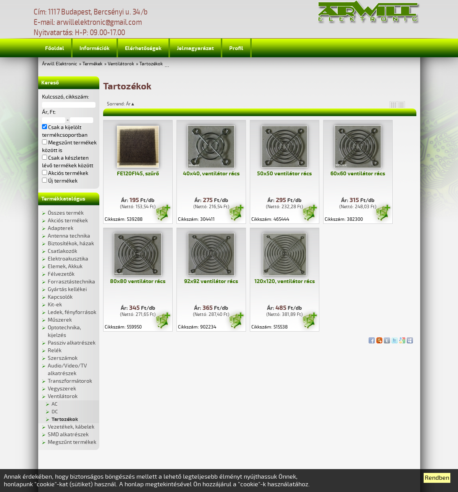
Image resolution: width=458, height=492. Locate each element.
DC (55, 412)
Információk (94, 48)
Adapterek (60, 228)
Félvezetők (61, 274)
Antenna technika (69, 236)
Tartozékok (151, 64)
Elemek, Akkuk (65, 266)
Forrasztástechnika (71, 281)
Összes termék (66, 213)
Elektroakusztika (68, 259)
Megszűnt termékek (72, 442)
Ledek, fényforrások (72, 312)
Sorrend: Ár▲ (126, 104)
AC (54, 404)
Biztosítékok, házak (71, 243)
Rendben (437, 478)
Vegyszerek (62, 388)
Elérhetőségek (143, 48)
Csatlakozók (62, 251)
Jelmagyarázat (195, 48)
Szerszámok (63, 358)
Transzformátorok (70, 381)
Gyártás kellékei (67, 289)
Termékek (92, 64)
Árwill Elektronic (59, 64)
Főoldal (54, 48)
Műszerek (60, 320)
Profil (236, 48)
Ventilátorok (121, 64)
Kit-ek (55, 304)
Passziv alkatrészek (71, 343)
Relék (54, 350)
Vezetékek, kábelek (71, 427)
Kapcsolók (60, 297)
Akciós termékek (68, 220)
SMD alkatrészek (68, 434)
